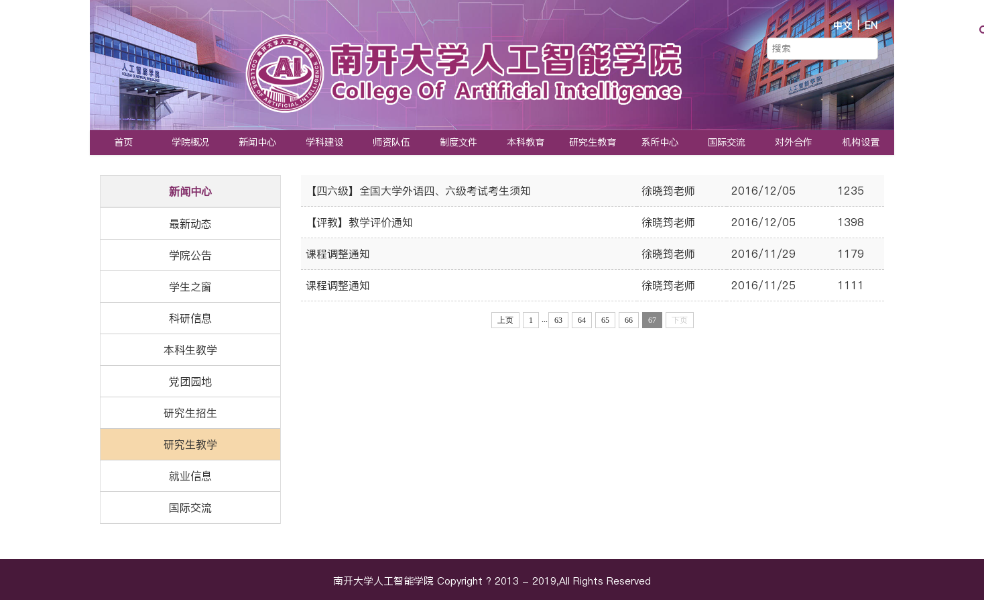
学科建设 (324, 142)
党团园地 (190, 381)
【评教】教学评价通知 (359, 222)
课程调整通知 (338, 253)
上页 (505, 320)
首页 (123, 142)
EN (871, 25)
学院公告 (190, 255)
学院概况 (190, 142)
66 (629, 320)
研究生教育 (592, 142)
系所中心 (659, 142)
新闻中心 (257, 142)
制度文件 (458, 142)
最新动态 (190, 223)
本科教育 (525, 142)
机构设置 (860, 142)
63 (558, 320)
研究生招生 (190, 412)
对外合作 (793, 142)
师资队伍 (391, 142)
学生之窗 (190, 286)
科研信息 (190, 318)
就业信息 (190, 475)
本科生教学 (190, 349)
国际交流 (726, 142)
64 (582, 320)
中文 (842, 25)
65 (605, 320)
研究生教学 (190, 444)
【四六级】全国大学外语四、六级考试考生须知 (418, 190)
